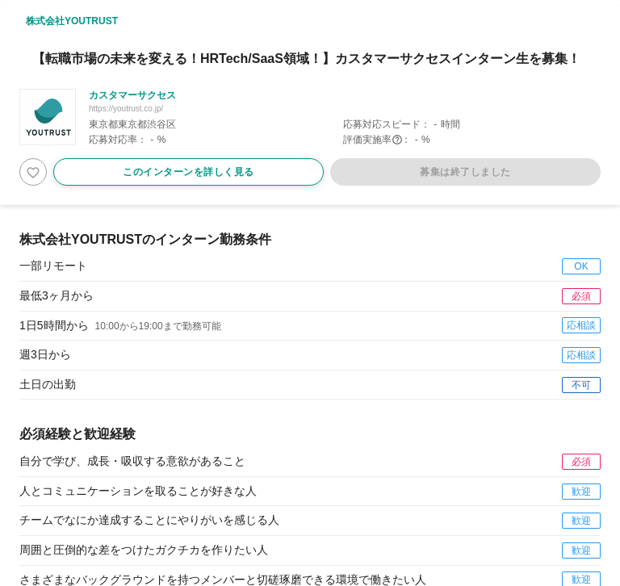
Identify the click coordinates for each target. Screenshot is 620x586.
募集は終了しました (465, 172)
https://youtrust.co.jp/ (126, 108)
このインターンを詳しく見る (188, 172)
